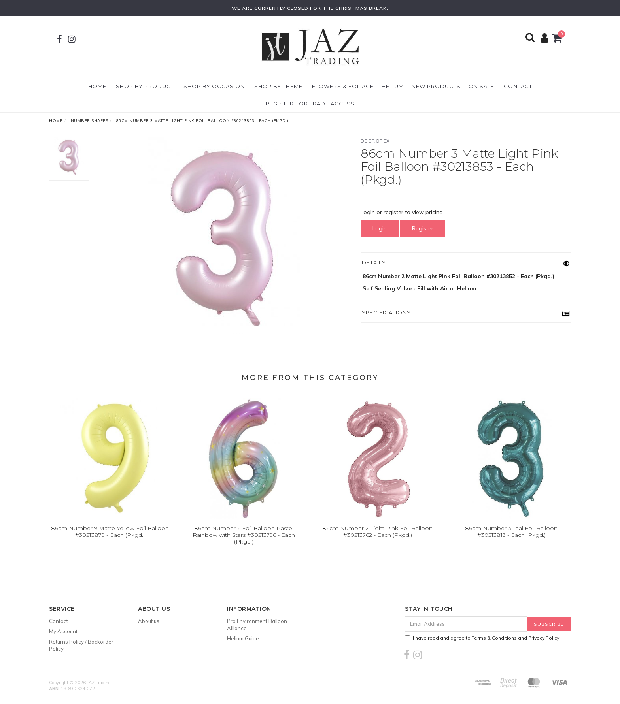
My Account (63, 631)
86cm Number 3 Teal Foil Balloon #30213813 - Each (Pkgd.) (511, 531)
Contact (518, 86)
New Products (436, 86)
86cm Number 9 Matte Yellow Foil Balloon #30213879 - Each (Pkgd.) (110, 531)
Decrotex (375, 141)
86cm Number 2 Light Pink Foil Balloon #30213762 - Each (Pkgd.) (377, 531)
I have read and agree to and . (482, 638)
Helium (393, 86)
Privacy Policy (543, 638)
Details (374, 262)
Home (97, 86)
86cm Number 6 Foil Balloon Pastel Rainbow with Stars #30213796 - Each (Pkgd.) (244, 535)
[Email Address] (466, 624)
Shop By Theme (278, 86)
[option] (224, 235)
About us (148, 621)
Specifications (386, 312)
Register (422, 228)
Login (379, 228)
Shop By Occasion (214, 86)
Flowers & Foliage (343, 86)
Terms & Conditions (494, 638)
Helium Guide (243, 638)
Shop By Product (145, 86)
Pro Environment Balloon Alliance (257, 624)
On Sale (481, 86)
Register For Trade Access (310, 103)
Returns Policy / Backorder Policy (81, 645)
